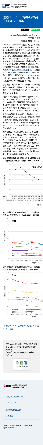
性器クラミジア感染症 (20, 70)
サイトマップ (11, 403)
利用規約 (9, 416)
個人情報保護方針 (13, 410)
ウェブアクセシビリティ (15, 397)
